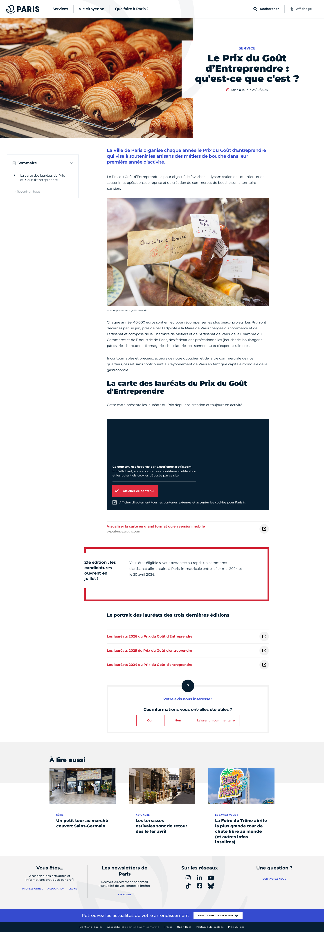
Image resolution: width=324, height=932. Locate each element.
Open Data (184, 926)
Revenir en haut (28, 191)
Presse (168, 926)
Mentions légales (91, 926)
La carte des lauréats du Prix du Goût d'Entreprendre (42, 177)
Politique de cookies (210, 926)
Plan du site (236, 926)
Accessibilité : (133, 926)
